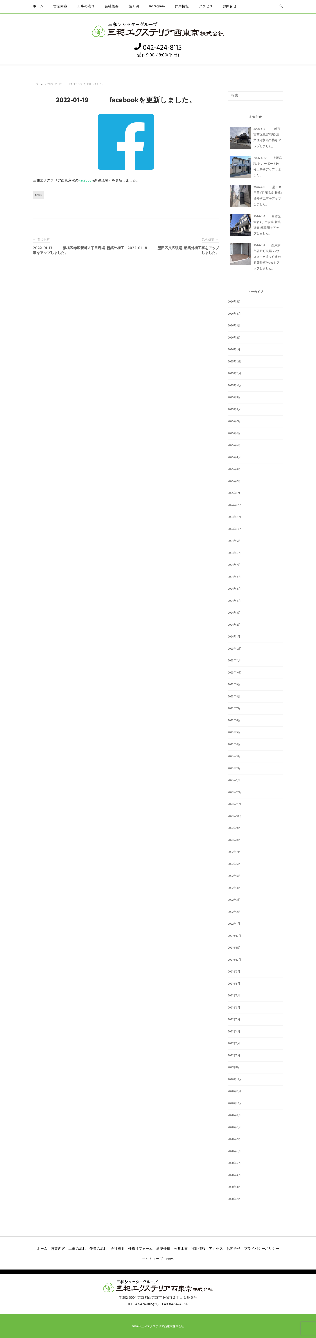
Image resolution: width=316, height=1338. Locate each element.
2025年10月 (235, 385)
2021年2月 (234, 1055)
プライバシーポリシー (261, 1249)
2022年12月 (235, 792)
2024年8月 (234, 553)
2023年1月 (234, 780)
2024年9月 (234, 541)
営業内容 (60, 6)
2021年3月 (234, 1043)
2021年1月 (234, 1067)
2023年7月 (234, 708)
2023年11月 (234, 660)
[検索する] (255, 96)
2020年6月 (234, 1151)
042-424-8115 (158, 48)
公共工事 (181, 1249)
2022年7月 (234, 852)
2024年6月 (234, 577)
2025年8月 (234, 409)
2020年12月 (235, 1079)
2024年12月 (235, 505)
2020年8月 (234, 1127)
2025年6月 (234, 433)
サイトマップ (152, 1259)
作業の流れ (98, 1249)
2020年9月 (234, 1115)
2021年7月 (234, 995)
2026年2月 (234, 337)
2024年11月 (234, 517)
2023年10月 (235, 672)
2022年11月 (234, 804)
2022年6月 (234, 864)
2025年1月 (234, 493)
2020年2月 (234, 1199)
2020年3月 (234, 1187)
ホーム (38, 6)
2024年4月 (234, 601)
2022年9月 (234, 828)
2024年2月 (234, 625)
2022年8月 (234, 840)
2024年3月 (234, 612)
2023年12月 (235, 648)
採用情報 (182, 6)
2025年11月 (234, 373)
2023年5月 (234, 732)
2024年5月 (234, 589)
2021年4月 (234, 1031)
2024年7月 (234, 565)
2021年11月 (234, 947)
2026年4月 (234, 314)
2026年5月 (234, 301)
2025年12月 (235, 361)
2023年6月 (234, 720)
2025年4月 (234, 457)
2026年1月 (234, 349)
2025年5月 (234, 445)
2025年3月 (234, 469)
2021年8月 (234, 983)
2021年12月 (234, 936)
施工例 (134, 6)
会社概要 (112, 6)
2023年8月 (234, 696)
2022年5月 (234, 876)
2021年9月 (234, 971)
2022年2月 (234, 912)
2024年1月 (234, 636)
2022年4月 (234, 888)
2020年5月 (234, 1163)
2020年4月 (234, 1175)
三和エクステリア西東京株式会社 (162, 1326)
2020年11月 (234, 1091)
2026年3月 (234, 325)
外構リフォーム (140, 1249)
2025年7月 (234, 421)
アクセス (206, 6)
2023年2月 (234, 768)
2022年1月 (234, 924)
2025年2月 (234, 481)
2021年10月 (234, 960)
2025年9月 (234, 397)
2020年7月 (234, 1139)
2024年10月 (235, 529)
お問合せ (230, 6)
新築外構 (163, 1249)
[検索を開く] (281, 6)
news (38, 195)
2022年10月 (235, 816)
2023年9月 (234, 684)
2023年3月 (234, 756)
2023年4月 (234, 744)
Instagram (157, 6)
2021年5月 (234, 1019)
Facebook (86, 181)
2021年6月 (234, 1007)
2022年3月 (234, 900)
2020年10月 (235, 1103)
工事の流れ (86, 6)
